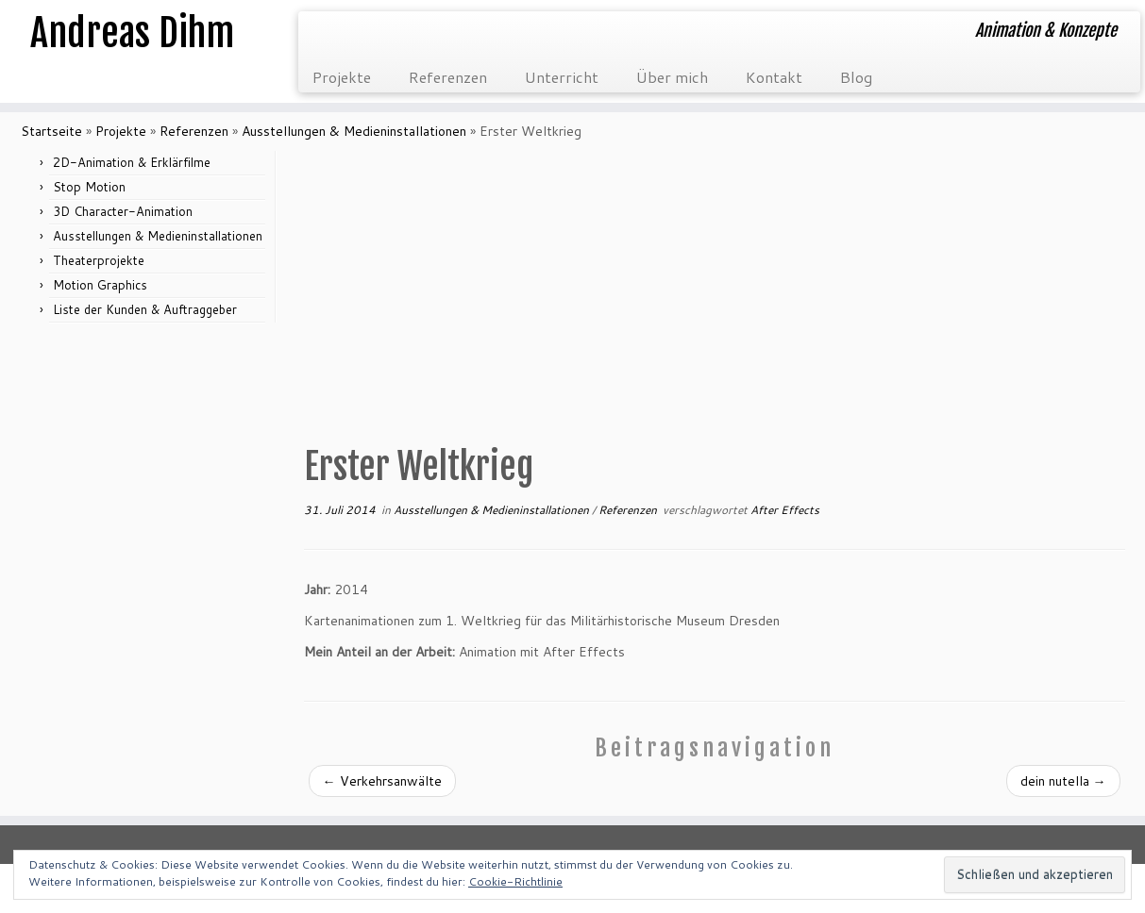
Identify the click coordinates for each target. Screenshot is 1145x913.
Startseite (51, 131)
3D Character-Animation (123, 211)
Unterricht (561, 77)
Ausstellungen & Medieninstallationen (354, 131)
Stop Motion (89, 186)
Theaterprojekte (98, 260)
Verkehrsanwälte (382, 781)
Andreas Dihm (132, 33)
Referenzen (448, 77)
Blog (856, 77)
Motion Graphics (100, 284)
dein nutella (1063, 781)
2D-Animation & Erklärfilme (131, 162)
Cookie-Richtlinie (515, 881)
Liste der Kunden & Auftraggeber (145, 309)
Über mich (672, 77)
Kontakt (774, 77)
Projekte (341, 77)
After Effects (784, 510)
